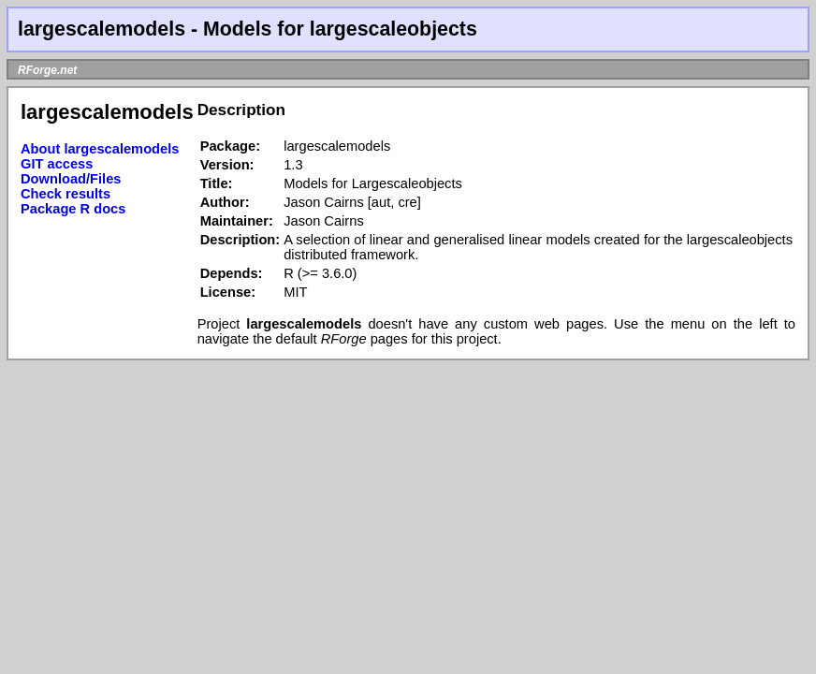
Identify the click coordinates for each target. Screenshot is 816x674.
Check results (65, 193)
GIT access (57, 163)
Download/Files (71, 178)
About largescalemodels (100, 148)
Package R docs (73, 208)
